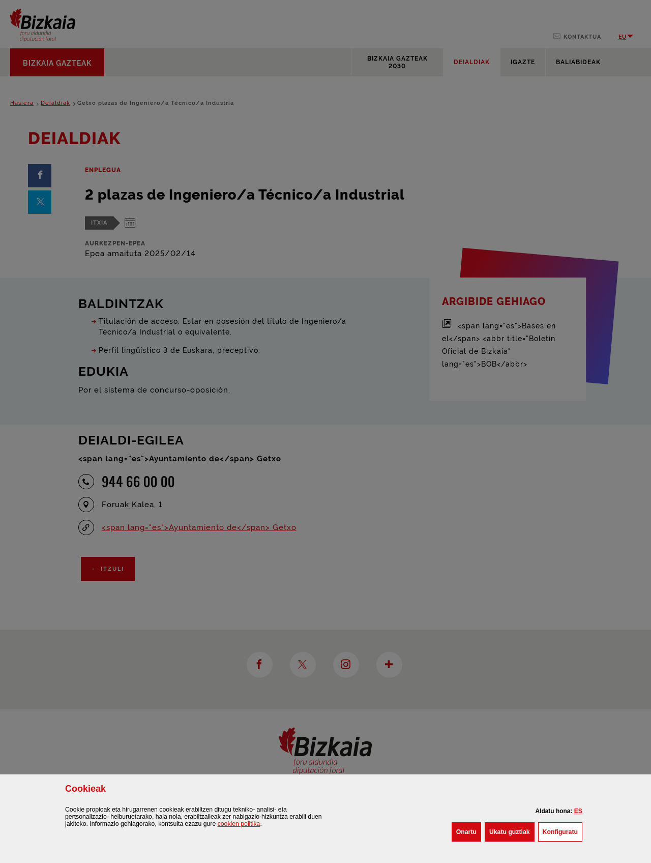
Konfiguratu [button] (562, 831)
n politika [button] (239, 823)
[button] (578, 811)
